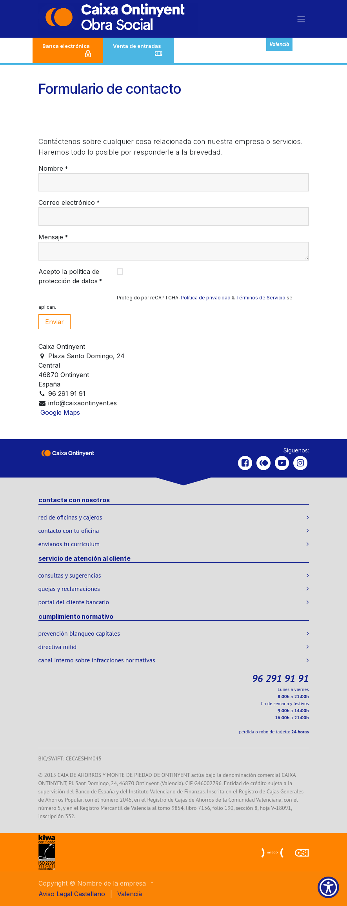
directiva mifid (57, 647)
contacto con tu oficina (68, 530)
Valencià (279, 44)
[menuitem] (89, 894)
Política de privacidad (206, 298)
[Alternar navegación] (301, 19)
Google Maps (60, 412)
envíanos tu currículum (69, 544)
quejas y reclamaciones (69, 588)
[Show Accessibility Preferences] (328, 887)
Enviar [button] (54, 322)
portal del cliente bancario (73, 602)
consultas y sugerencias (69, 575)
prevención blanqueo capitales (79, 633)
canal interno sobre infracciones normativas (96, 660)
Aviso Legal (55, 894)
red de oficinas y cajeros (70, 517)
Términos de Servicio (260, 298)
